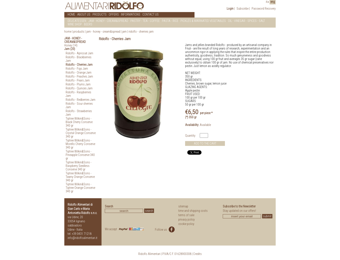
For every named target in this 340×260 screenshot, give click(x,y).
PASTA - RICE (170, 21)
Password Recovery (264, 8)
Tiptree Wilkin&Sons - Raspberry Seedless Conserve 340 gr (78, 166)
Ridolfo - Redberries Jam (80, 99)
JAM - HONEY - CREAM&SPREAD (108, 21)
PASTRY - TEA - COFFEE (145, 21)
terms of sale (186, 215)
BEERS (88, 24)
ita (267, 2)
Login (230, 8)
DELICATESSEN (77, 21)
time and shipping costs (193, 210)
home (67, 31)
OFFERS (114, 14)
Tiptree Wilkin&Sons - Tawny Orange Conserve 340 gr (80, 177)
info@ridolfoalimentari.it (82, 238)
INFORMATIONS (130, 14)
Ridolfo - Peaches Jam (79, 76)
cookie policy (186, 224)
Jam (124, 31)
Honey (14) (70, 45)
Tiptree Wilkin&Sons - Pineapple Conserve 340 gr (80, 155)
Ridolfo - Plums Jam (78, 84)
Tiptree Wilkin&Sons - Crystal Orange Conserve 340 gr (81, 133)
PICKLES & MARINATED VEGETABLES (203, 21)
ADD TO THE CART (205, 143)
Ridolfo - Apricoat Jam (79, 53)
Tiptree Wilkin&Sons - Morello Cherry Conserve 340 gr (80, 144)
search (149, 210)
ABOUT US (83, 14)
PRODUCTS (100, 14)
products (78, 31)
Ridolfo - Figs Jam (77, 68)
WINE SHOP (75, 24)
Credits (197, 254)
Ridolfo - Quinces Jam (79, 88)
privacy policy (186, 219)
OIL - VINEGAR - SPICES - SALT (246, 21)
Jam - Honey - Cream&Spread (103, 31)
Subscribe (243, 8)
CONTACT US (150, 14)
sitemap (183, 206)
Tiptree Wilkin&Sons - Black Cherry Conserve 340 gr (79, 122)
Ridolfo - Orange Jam (78, 72)
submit (267, 216)
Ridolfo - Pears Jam (78, 80)
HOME (71, 14)
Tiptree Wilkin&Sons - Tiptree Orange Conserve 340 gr (80, 187)
